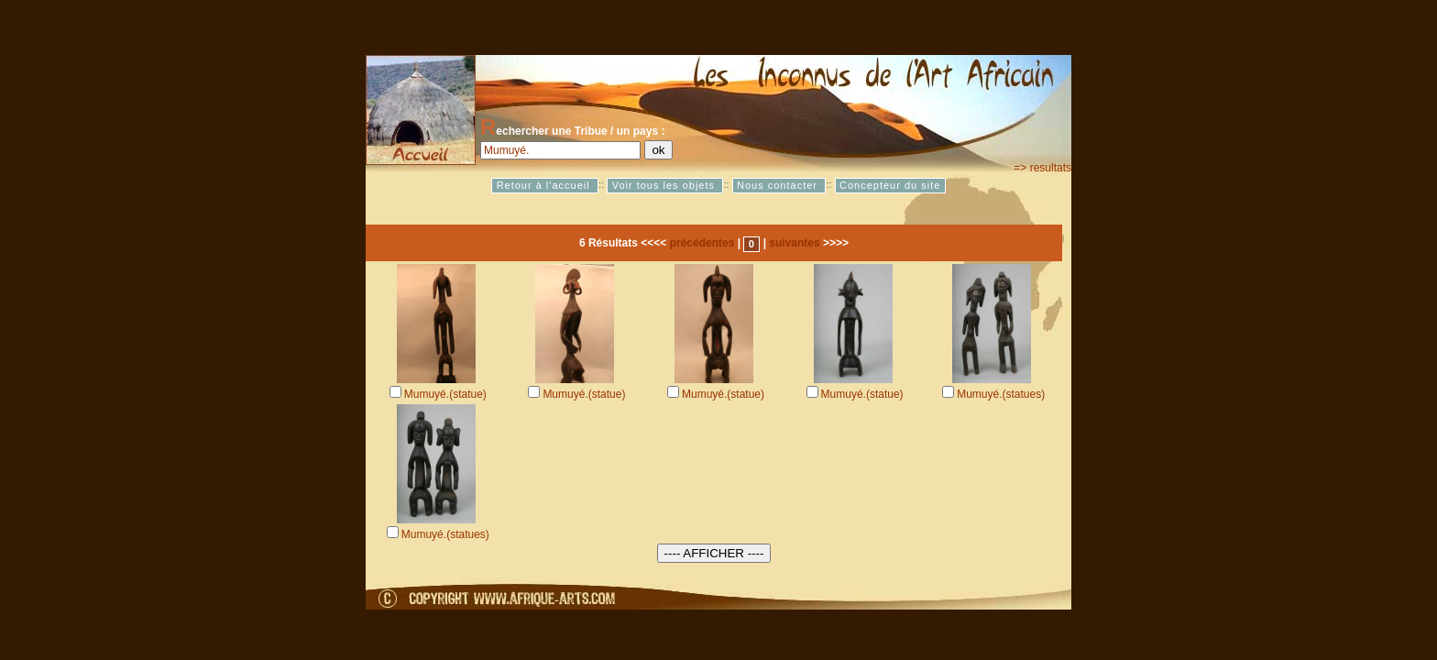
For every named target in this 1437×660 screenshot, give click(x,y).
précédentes (702, 242)
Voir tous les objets (665, 185)
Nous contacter (779, 185)
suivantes (794, 242)
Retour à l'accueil (545, 185)
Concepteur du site (889, 185)
